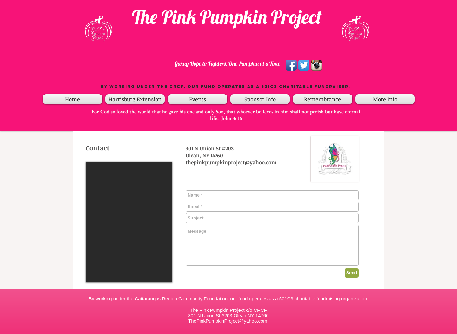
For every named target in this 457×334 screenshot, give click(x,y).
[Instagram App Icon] (316, 65)
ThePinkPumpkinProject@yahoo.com (227, 321)
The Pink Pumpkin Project (227, 17)
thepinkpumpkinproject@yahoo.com (231, 162)
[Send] (352, 273)
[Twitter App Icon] (303, 65)
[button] (197, 99)
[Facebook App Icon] (291, 65)
